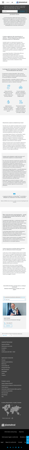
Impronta (21, 431)
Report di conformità (11, 442)
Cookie (26, 442)
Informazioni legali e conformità (10, 437)
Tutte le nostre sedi (7, 418)
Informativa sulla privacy (11, 431)
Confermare (22, 11)
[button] (6, 2)
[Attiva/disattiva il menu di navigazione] (3, 2)
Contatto (8, 325)
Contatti (20, 442)
